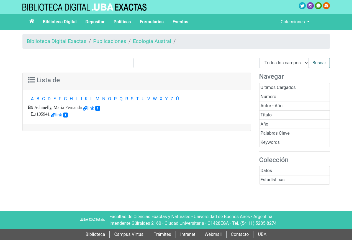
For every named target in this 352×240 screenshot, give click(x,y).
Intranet (188, 234)
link (90, 108)
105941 (42, 114)
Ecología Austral (152, 41)
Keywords (270, 142)
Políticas (122, 21)
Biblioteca (95, 234)
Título (266, 115)
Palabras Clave (275, 133)
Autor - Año (272, 105)
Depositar (95, 21)
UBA (262, 234)
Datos (266, 170)
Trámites (162, 234)
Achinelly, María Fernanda (57, 107)
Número (268, 96)
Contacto (240, 234)
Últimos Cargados (278, 87)
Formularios (152, 21)
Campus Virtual (129, 234)
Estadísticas (273, 179)
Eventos (180, 21)
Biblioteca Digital (60, 21)
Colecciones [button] (293, 21)
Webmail (213, 234)
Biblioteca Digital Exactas (57, 41)
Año (264, 124)
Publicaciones (109, 41)
